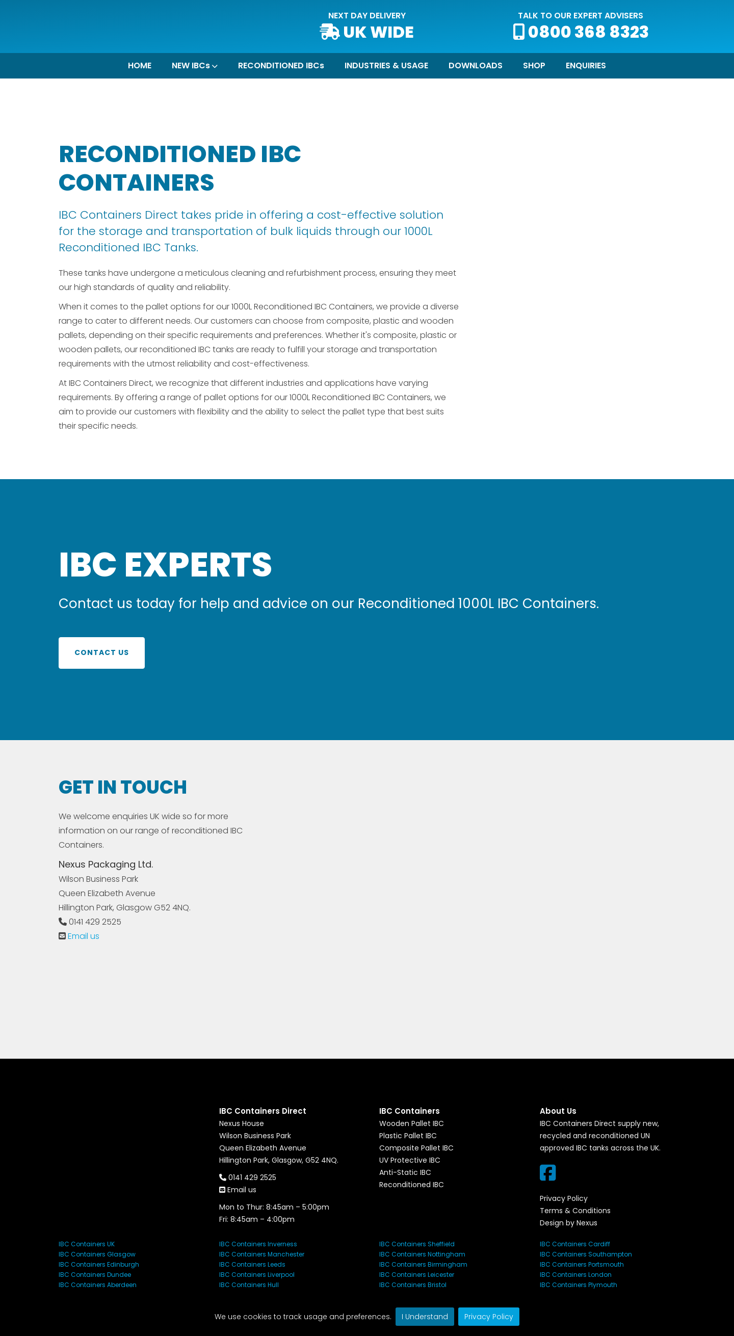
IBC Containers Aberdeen (98, 1284)
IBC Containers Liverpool (257, 1274)
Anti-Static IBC (405, 1172)
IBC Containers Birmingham (423, 1264)
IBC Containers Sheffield (417, 1244)
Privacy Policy (488, 1317)
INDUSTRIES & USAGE (386, 65)
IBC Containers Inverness (258, 1244)
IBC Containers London (576, 1274)
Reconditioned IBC (411, 1185)
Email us (83, 936)
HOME (139, 65)
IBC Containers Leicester (416, 1274)
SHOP (534, 65)
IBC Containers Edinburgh (99, 1264)
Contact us (101, 652)
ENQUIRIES (586, 65)
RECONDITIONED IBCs (281, 65)
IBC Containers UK (87, 1244)
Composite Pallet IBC (416, 1148)
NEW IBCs (191, 65)
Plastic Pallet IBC (408, 1136)
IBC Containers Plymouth (578, 1284)
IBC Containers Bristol (413, 1284)
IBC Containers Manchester (261, 1254)
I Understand (425, 1317)
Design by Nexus (568, 1223)
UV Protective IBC (409, 1160)
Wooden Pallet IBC (411, 1123)
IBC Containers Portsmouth (582, 1264)
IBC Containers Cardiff (575, 1244)
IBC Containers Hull (249, 1284)
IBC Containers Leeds (252, 1264)
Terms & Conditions (575, 1211)
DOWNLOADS (476, 65)
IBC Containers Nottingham (422, 1254)
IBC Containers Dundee (95, 1274)
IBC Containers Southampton (586, 1254)
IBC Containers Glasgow (97, 1254)
